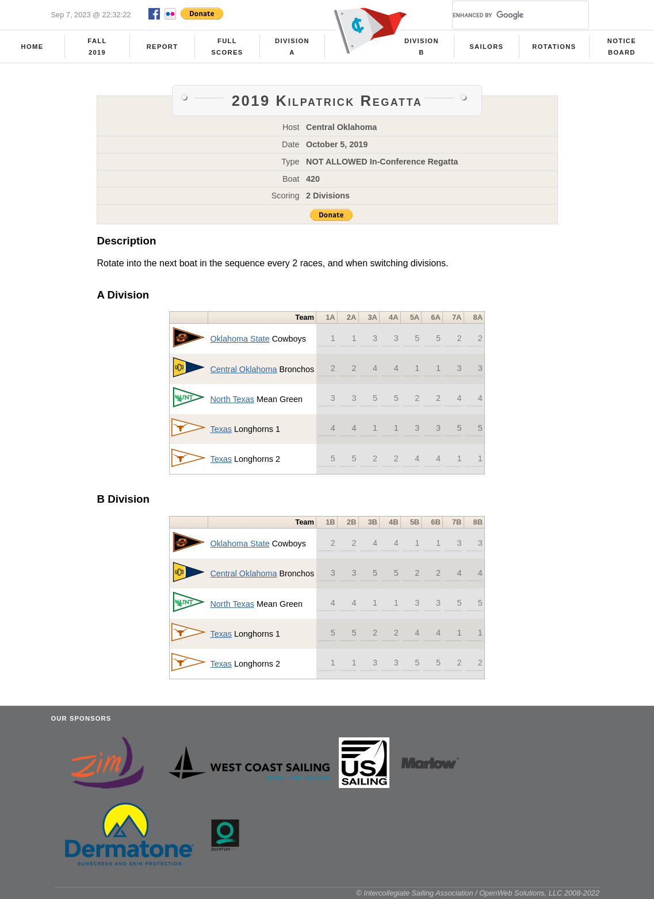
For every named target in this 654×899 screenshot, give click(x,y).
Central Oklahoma (243, 369)
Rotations (554, 46)
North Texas (232, 399)
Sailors (486, 46)
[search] (507, 15)
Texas (221, 429)
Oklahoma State (239, 338)
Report (162, 46)
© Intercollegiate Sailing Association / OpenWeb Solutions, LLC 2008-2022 (477, 893)
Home (32, 46)
